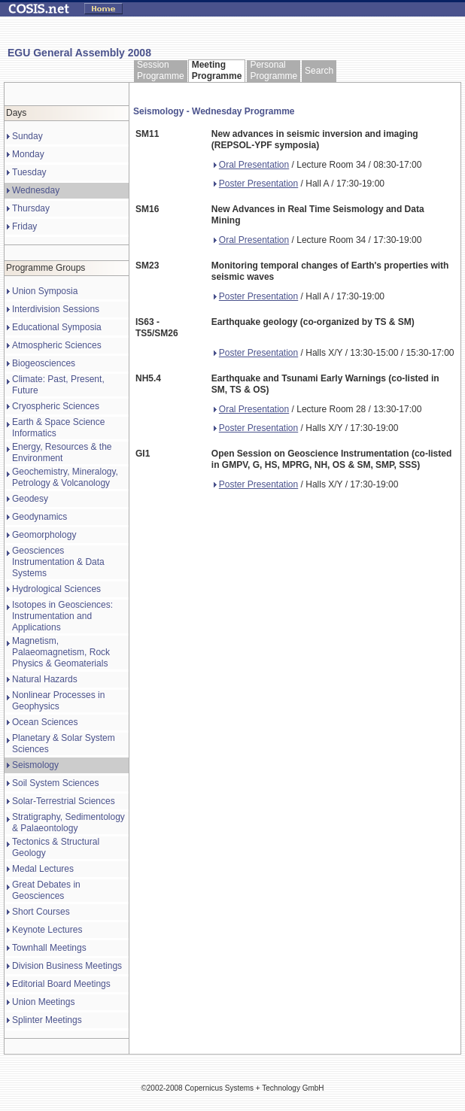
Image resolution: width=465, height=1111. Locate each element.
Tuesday (29, 172)
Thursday (31, 208)
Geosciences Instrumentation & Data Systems (58, 561)
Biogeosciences (43, 363)
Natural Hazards (45, 679)
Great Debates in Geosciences (46, 890)
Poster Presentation (256, 183)
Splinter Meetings (47, 1020)
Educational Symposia (57, 327)
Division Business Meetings (67, 966)
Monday (28, 154)
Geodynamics (39, 516)
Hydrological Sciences (56, 589)
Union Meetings (43, 1002)
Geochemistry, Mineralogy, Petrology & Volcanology (65, 477)
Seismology (35, 765)
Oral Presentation (251, 164)
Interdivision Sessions (55, 309)
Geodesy (30, 498)
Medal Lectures (43, 869)
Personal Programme (273, 70)
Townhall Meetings (49, 948)
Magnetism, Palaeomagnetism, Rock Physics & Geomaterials (61, 652)
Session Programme (160, 70)
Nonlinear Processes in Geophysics (58, 701)
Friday (24, 226)
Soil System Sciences (55, 783)
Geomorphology (44, 535)
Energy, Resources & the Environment (62, 452)
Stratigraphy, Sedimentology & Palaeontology (68, 822)
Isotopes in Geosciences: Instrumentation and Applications (62, 616)
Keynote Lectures (47, 929)
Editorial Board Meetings (61, 984)
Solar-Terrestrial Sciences (63, 801)
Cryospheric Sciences (55, 406)
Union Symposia (45, 291)
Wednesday (35, 190)
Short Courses (41, 911)
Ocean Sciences (45, 722)
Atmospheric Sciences (57, 345)
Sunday (27, 136)
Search (319, 70)
